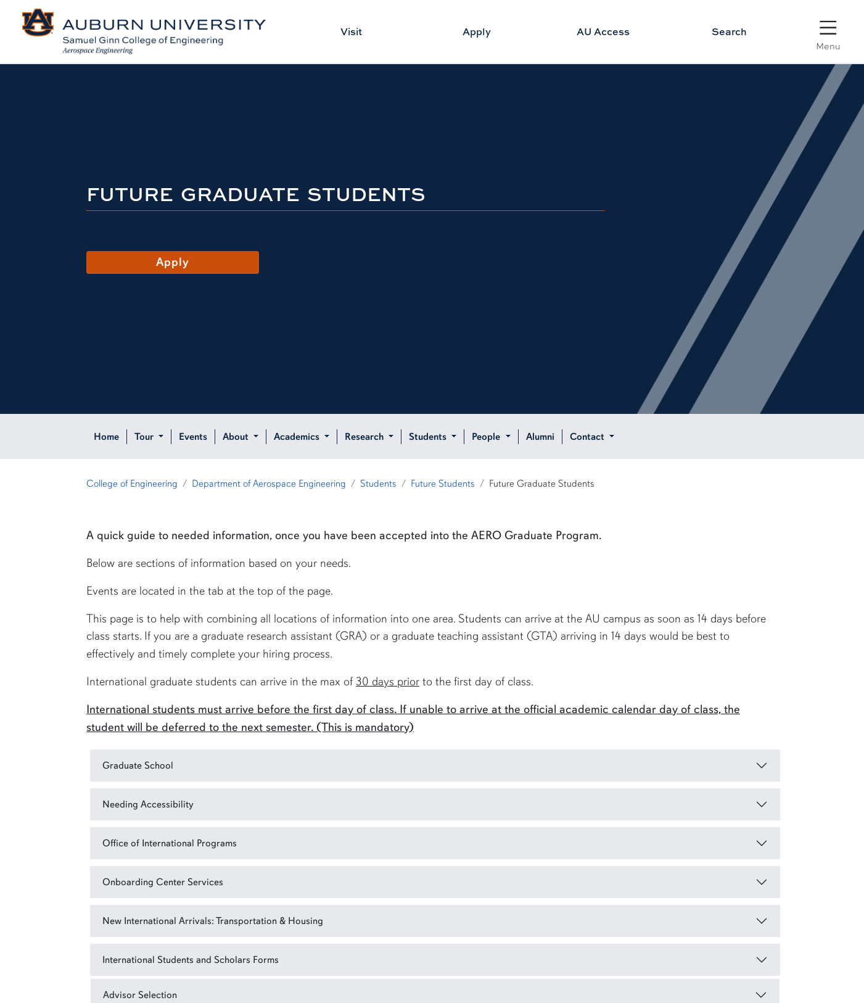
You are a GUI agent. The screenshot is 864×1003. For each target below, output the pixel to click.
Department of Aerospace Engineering (269, 483)
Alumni (540, 437)
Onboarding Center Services (162, 882)
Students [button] (429, 437)
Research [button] (365, 437)
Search (729, 31)
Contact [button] (588, 437)
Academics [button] (298, 437)
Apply (477, 31)
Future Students (443, 483)
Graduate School (137, 765)
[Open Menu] (828, 28)
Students (378, 483)
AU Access (603, 31)
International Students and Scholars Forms (190, 960)
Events (193, 437)
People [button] (487, 437)
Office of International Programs (169, 843)
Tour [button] (145, 437)
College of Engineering (132, 483)
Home (106, 437)
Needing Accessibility (148, 804)
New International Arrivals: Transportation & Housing (212, 921)
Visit (351, 31)
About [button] (237, 437)
